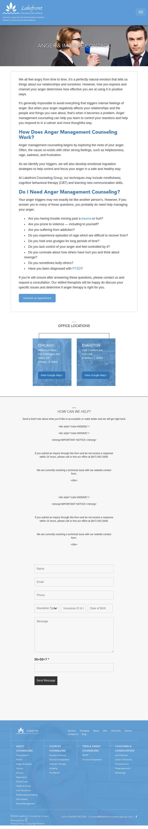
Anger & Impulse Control (24, 766)
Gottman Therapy (57, 764)
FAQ (105, 730)
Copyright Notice (35, 823)
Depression (21, 777)
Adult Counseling (24, 748)
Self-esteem (22, 799)
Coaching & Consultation (124, 748)
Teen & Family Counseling (91, 748)
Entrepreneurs (122, 764)
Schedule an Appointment (37, 298)
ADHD (19, 759)
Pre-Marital (54, 772)
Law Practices (121, 755)
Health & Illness (23, 786)
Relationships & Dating (26, 794)
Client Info (116, 730)
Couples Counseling (57, 748)
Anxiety (19, 772)
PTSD (77, 268)
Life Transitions (23, 790)
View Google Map (52, 375)
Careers (128, 730)
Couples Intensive (57, 755)
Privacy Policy (17, 823)
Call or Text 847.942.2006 (74, 817)
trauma (86, 218)
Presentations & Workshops (122, 770)
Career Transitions (123, 759)
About (96, 730)
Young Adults (22, 755)
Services (72, 730)
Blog (84, 734)
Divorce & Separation (59, 759)
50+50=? (41, 659)
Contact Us (73, 734)
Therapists (84, 730)
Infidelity (53, 768)
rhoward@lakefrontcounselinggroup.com (111, 817)
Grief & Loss (21, 781)
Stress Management (25, 803)
